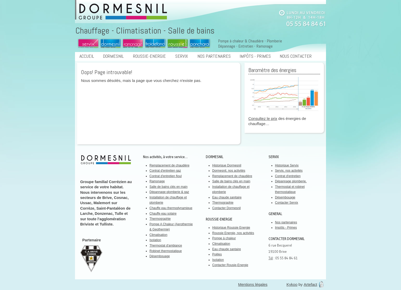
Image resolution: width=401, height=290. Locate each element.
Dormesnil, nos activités (228, 170)
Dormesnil (115, 56)
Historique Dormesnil (226, 165)
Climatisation (158, 235)
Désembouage (159, 256)
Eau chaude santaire (226, 249)
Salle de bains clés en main (168, 187)
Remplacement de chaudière (169, 165)
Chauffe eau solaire (163, 213)
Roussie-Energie (151, 56)
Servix (183, 56)
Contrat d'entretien (287, 176)
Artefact (310, 284)
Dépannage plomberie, (290, 181)
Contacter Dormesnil (226, 208)
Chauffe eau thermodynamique (170, 208)
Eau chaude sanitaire (227, 197)
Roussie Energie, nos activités (233, 233)
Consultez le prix (262, 118)
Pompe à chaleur (224, 238)
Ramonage (157, 181)
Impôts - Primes (255, 56)
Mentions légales (253, 284)
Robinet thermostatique (165, 251)
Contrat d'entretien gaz (165, 170)
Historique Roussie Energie (231, 227)
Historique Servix (287, 165)
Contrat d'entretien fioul (165, 176)
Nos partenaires (214, 56)
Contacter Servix (286, 202)
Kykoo (291, 284)
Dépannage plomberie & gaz (169, 192)
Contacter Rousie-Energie (230, 265)
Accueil (86, 56)
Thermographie (160, 219)
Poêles (217, 254)
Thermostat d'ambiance (165, 245)
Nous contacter (297, 56)
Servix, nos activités (289, 170)
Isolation (155, 240)
